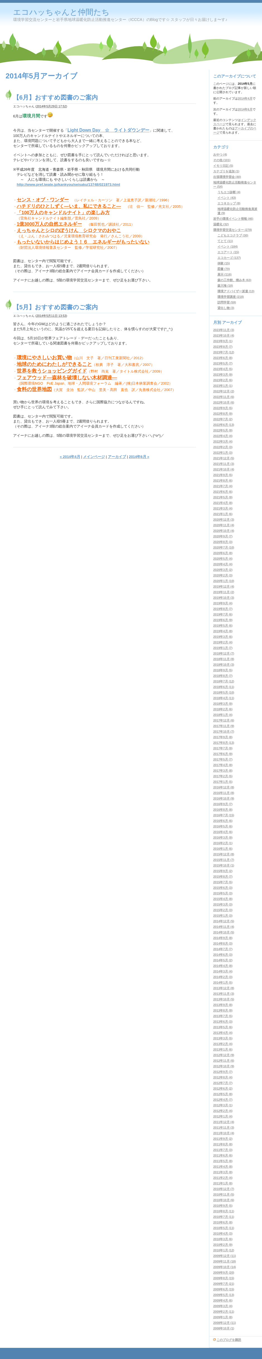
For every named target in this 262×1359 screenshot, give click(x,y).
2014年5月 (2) (222, 960)
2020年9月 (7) (222, 536)
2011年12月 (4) (223, 1122)
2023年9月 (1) (222, 341)
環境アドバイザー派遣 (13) (235, 291)
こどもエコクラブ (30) (232, 235)
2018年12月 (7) (223, 653)
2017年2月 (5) (222, 776)
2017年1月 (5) (222, 781)
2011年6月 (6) (222, 1155)
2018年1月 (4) (222, 714)
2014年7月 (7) (222, 949)
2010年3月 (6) (222, 1239)
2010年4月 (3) (222, 1233)
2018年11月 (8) (223, 659)
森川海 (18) (225, 285)
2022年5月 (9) (222, 430)
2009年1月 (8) (222, 1317)
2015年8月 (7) (222, 876)
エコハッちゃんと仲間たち (61, 12)
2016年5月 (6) (222, 826)
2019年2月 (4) (222, 642)
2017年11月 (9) (223, 726)
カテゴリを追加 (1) (226, 171)
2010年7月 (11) (223, 1216)
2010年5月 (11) (223, 1228)
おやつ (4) (220, 154)
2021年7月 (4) (222, 486)
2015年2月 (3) (222, 910)
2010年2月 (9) (222, 1244)
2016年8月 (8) (222, 809)
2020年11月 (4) (223, 525)
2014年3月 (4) (222, 971)
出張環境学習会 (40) (227, 176)
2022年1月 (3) (222, 452)
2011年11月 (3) (223, 1127)
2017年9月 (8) (222, 737)
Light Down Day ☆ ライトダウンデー (108, 130)
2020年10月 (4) (223, 530)
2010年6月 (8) (222, 1222)
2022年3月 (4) (222, 441)
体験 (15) (223, 263)
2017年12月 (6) (223, 720)
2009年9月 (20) (223, 1272)
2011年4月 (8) (222, 1166)
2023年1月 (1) (222, 385)
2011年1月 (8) (222, 1183)
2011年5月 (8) (222, 1161)
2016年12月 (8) (223, 787)
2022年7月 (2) (222, 419)
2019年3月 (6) (222, 636)
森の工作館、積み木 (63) (234, 280)
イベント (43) (226, 197)
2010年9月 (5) (222, 1205)
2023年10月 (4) (223, 335)
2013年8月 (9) (222, 1010)
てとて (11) (225, 241)
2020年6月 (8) (222, 553)
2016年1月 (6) (222, 848)
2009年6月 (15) (223, 1289)
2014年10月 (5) (223, 932)
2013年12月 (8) (223, 988)
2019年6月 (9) (222, 620)
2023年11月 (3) (223, 330)
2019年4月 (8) (222, 631)
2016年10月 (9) (223, 798)
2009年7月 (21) (223, 1283)
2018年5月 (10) (223, 692)
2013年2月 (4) (222, 1044)
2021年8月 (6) (222, 480)
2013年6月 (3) (222, 1021)
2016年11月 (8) (223, 793)
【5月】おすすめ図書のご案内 (55, 307)
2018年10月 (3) (223, 664)
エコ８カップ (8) (229, 203)
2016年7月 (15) (223, 815)
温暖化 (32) (221, 224)
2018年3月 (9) (222, 703)
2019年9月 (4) (222, 603)
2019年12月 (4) (223, 586)
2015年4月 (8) (222, 899)
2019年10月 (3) (223, 597)
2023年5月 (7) (222, 363)
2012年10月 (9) (223, 1066)
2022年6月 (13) (223, 424)
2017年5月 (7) (222, 759)
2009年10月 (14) (224, 1267)
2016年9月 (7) (222, 804)
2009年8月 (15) (223, 1278)
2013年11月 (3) (223, 993)
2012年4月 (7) (222, 1099)
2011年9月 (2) (222, 1138)
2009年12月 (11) (224, 1255)
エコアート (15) (228, 252)
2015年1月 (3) (222, 915)
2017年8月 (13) (223, 742)
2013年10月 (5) (223, 999)
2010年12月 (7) (223, 1189)
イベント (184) (227, 246)
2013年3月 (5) (222, 1038)
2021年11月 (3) (223, 463)
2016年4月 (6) (222, 832)
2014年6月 (245, 109)
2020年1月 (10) (223, 581)
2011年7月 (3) (222, 1150)
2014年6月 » (139, 457)
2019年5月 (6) (222, 625)
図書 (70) (223, 269)
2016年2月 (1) (222, 843)
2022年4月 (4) (222, 436)
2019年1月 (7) (222, 648)
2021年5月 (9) (222, 497)
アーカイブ (117, 457)
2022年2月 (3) (222, 447)
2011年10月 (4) (223, 1133)
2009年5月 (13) (223, 1295)
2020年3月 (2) (222, 569)
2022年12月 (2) (223, 391)
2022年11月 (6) (223, 397)
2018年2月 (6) (222, 709)
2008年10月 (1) (223, 1328)
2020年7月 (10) (223, 547)
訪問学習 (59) (226, 302)
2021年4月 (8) (222, 503)
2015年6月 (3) (222, 887)
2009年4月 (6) (222, 1300)
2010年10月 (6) (223, 1200)
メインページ (94, 457)
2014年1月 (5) (222, 982)
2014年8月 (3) (222, 943)
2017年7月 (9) (222, 748)
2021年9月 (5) (222, 475)
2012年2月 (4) (222, 1110)
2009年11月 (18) (224, 1261)
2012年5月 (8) (222, 1094)
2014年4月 (245, 98)
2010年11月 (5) (223, 1194)
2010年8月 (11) (223, 1211)
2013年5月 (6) (222, 1027)
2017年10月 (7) (223, 731)
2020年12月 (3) (223, 519)
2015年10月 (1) (223, 865)
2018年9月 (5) (222, 670)
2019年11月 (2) (223, 592)
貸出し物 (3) (225, 308)
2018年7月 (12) (223, 681)
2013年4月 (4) (222, 1032)
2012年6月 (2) (222, 1088)
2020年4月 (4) (222, 564)
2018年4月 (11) (223, 698)
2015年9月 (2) (222, 871)
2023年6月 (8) (222, 357)
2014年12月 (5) (223, 921)
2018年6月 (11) (223, 687)
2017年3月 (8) (222, 770)
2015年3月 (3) (222, 904)
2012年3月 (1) (222, 1105)
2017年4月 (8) (222, 765)
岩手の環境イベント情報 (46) (233, 218)
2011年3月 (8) (222, 1172)
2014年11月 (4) (223, 926)
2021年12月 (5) (223, 458)
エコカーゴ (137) (229, 257)
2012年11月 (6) (223, 1060)
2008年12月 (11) (224, 1322)
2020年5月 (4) (222, 558)
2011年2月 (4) (222, 1177)
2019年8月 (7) (222, 608)
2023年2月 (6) (222, 380)
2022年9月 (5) (222, 408)
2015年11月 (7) (223, 859)
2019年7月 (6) (222, 614)
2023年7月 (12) (223, 352)
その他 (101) (222, 160)
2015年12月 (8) (223, 854)
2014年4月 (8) (222, 965)
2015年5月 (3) (222, 893)
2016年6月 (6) (222, 820)
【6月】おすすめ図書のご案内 (55, 97)
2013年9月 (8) (222, 1004)
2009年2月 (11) (223, 1311)
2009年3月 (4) (222, 1306)
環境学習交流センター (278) (232, 229)
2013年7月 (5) (222, 1016)
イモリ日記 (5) (223, 165)
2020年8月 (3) (222, 542)
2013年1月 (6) (222, 1049)
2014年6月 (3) (222, 954)
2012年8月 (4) (222, 1077)
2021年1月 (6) (222, 514)
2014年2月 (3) (222, 977)
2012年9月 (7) (222, 1071)
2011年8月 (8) (222, 1144)
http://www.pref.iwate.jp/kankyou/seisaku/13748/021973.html (68, 184)
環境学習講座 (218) (230, 296)
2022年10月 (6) (223, 402)
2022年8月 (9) (222, 413)
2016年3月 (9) (222, 837)
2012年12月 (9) (223, 1055)
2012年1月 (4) (222, 1116)
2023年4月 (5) (222, 369)
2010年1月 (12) (223, 1250)
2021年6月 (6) (222, 491)
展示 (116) (224, 274)
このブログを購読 (229, 1339)
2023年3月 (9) (222, 374)
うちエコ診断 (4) (229, 192)
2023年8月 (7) (222, 346)
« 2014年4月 (70, 457)
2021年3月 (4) (222, 508)
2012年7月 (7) (222, 1083)
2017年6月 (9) (222, 753)
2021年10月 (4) (223, 469)
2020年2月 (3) (222, 575)
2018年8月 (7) (222, 675)
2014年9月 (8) (222, 938)
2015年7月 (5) (222, 882)
